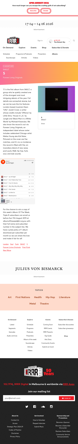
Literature (64, 297)
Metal (32, 303)
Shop (66, 336)
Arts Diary (48, 339)
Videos (35, 58)
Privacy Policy (15, 436)
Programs (30, 328)
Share (43, 124)
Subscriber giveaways (66, 328)
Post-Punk (26, 247)
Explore (30, 320)
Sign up (66, 398)
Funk (17, 244)
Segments (12, 328)
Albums (55, 54)
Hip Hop (50, 297)
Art (9, 297)
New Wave (7, 250)
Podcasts (30, 332)
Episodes (12, 332)
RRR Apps (68, 384)
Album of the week (30, 339)
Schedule (6, 54)
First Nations (23, 297)
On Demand (12, 320)
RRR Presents (48, 332)
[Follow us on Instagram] (51, 406)
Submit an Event (48, 347)
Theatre (44, 303)
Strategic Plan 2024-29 (15, 427)
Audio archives (12, 336)
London (6, 244)
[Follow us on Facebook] (34, 406)
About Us (15, 416)
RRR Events (48, 328)
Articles (24, 58)
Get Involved (39, 416)
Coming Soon (48, 325)
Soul (11, 244)
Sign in (40, 40)
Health (38, 297)
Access (15, 423)
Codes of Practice (15, 430)
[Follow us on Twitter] (26, 407)
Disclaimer (15, 433)
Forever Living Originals (12, 247)
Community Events (48, 343)
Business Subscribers (63, 431)
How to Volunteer (39, 420)
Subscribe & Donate (66, 320)
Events (48, 320)
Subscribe (33, 11)
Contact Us (15, 420)
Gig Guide (48, 336)
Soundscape (10, 58)
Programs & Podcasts (24, 54)
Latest (12, 325)
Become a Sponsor (63, 422)
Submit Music (39, 427)
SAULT (22, 244)
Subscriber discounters (66, 325)
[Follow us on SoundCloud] (43, 407)
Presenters (42, 54)
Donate (45, 11)
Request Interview (39, 423)
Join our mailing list (39, 391)
